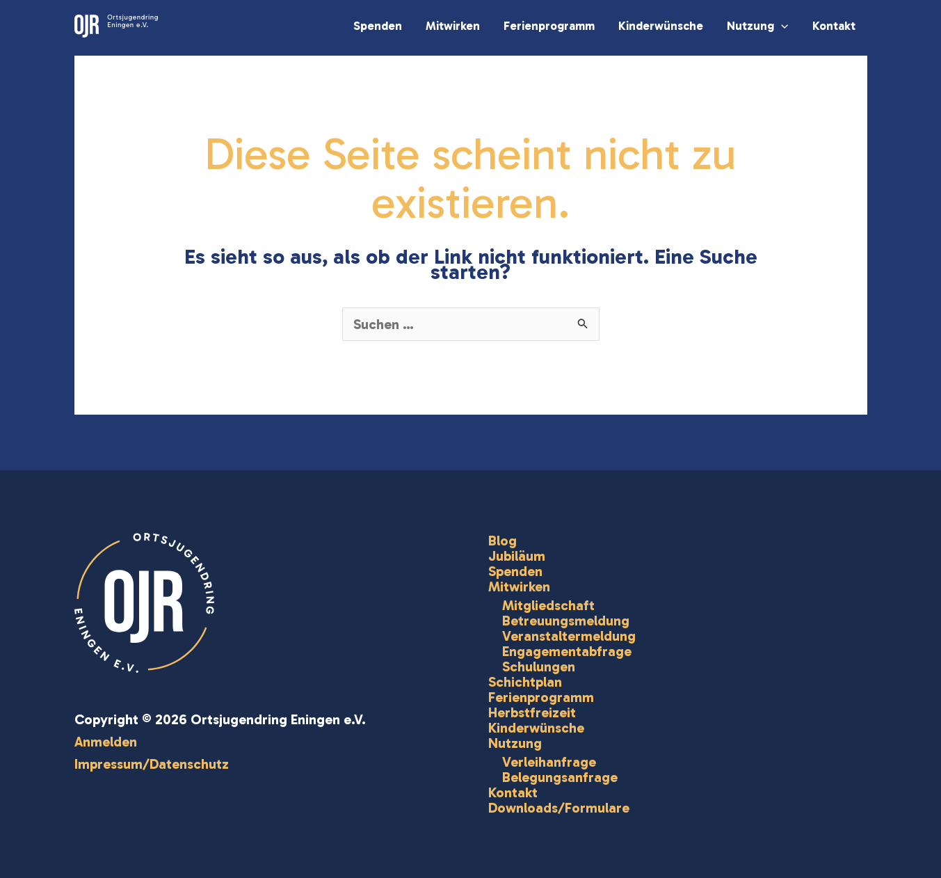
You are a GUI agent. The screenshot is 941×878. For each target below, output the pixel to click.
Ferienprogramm (549, 26)
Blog (502, 540)
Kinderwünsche (660, 26)
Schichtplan (525, 681)
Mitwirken (453, 26)
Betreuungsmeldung (565, 620)
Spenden (377, 26)
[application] (781, 25)
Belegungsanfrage (560, 777)
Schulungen (538, 666)
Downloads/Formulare (558, 807)
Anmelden (105, 741)
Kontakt (833, 26)
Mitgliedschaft (548, 605)
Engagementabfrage (567, 651)
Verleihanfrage (549, 761)
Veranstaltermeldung (569, 636)
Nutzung (757, 25)
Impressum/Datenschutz (151, 764)
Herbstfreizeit (532, 712)
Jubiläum (516, 556)
